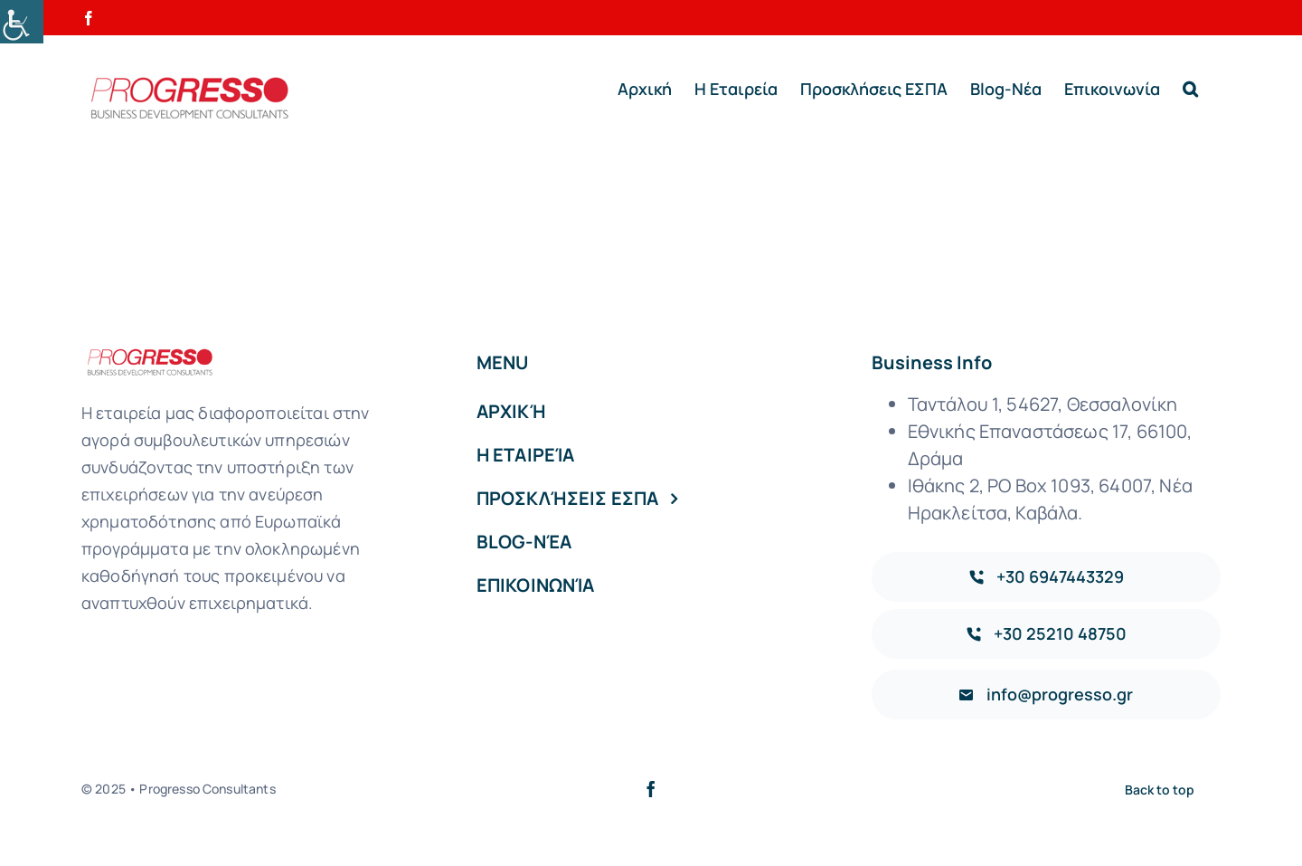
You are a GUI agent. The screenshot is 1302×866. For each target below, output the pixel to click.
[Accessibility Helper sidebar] (21, 21)
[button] (1190, 88)
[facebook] (651, 789)
